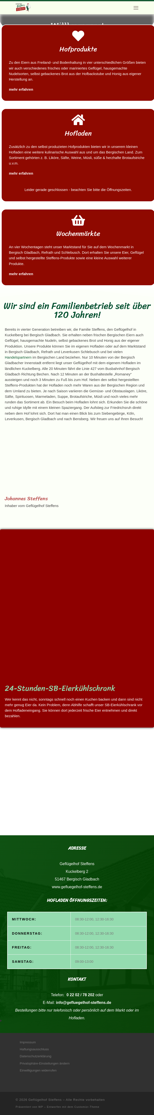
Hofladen (78, 133)
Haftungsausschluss (34, 1049)
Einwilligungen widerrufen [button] (38, 1070)
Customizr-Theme (86, 1106)
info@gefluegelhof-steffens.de (83, 1003)
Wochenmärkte (78, 233)
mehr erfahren (21, 89)
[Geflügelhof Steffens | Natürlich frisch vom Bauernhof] (23, 7)
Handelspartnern (18, 357)
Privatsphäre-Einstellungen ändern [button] (45, 1063)
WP (40, 1106)
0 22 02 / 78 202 (79, 995)
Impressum (28, 1042)
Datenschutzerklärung (35, 1056)
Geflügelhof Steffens (45, 1100)
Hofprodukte (78, 49)
